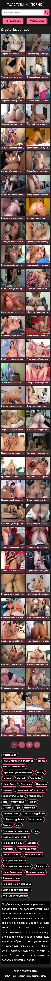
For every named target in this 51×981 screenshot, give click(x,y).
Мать (18, 825)
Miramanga (29, 807)
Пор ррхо (7, 790)
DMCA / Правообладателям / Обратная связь (25, 976)
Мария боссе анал (35, 872)
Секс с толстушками (25, 971)
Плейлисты (13, 21)
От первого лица (34, 854)
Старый (7, 807)
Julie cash (20, 778)
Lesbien (7, 778)
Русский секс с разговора (16, 831)
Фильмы (7, 825)
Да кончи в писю (11, 878)
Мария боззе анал (12, 872)
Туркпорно (32, 843)
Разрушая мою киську (14, 860)
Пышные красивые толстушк (18, 760)
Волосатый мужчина (14, 766)
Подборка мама (11, 813)
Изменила (41, 784)
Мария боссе (9, 784)
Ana (36, 831)
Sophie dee (35, 778)
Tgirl (17, 807)
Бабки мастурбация (13, 819)
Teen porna (26, 784)
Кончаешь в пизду (12, 843)
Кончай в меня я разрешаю (17, 884)
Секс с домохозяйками (15, 837)
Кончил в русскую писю (15, 895)
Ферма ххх (41, 866)
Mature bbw (35, 796)
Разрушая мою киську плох (17, 866)
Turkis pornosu (35, 819)
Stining (40, 772)
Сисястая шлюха (12, 854)
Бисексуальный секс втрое (31, 790)
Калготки (8, 849)
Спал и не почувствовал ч (16, 890)
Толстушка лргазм (27, 849)
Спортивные (17, 802)
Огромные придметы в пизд (17, 772)
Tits (5, 802)
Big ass (41, 760)
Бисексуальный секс (14, 796)
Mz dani (33, 802)
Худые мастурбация (34, 813)
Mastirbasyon (9, 755)
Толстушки (25, 4)
